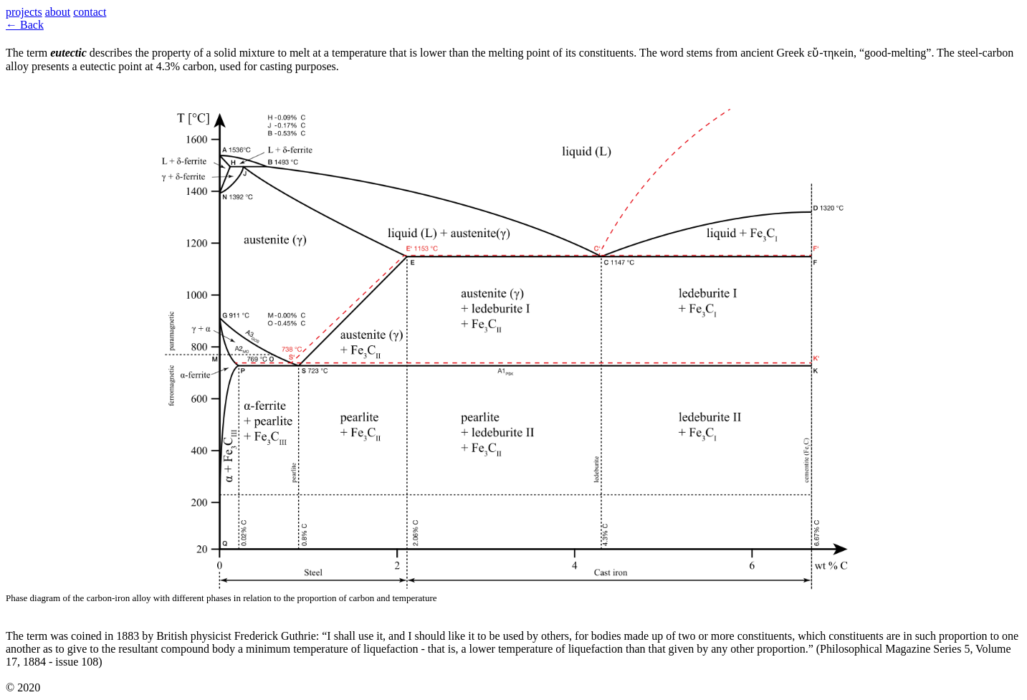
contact (89, 12)
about (58, 12)
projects (24, 12)
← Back (25, 25)
